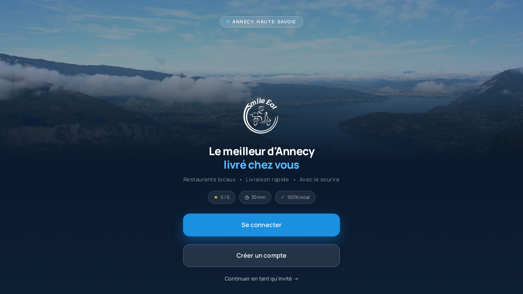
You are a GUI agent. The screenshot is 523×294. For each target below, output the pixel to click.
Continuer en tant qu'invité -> (262, 278)
